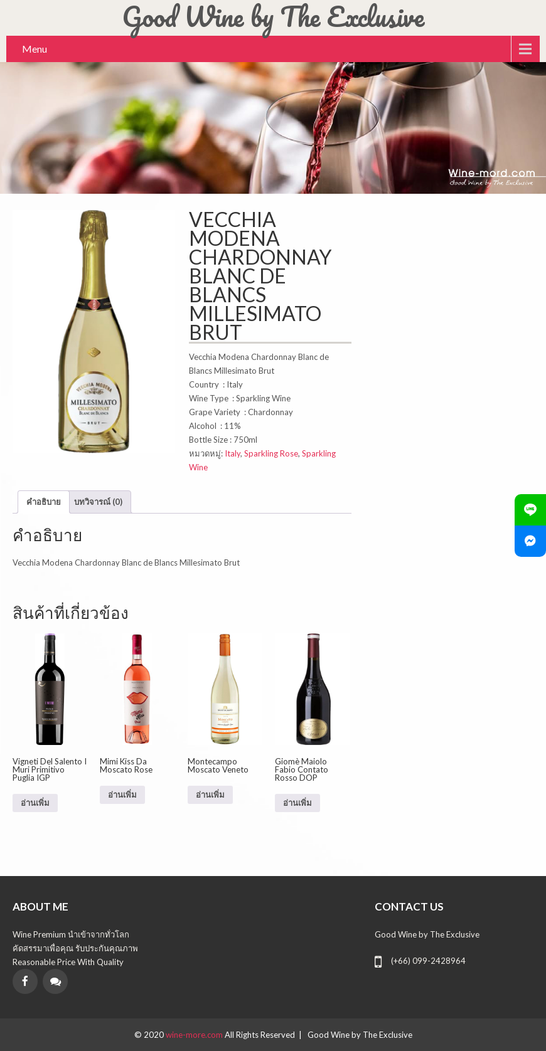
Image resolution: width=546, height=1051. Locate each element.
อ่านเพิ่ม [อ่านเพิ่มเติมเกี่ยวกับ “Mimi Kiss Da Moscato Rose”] (122, 795)
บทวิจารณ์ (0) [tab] (98, 502)
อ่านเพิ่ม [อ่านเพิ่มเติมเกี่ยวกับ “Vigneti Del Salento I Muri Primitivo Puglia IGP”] (35, 803)
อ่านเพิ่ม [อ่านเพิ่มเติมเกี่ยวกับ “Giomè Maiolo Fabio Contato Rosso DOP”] (297, 803)
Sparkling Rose (271, 453)
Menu (34, 49)
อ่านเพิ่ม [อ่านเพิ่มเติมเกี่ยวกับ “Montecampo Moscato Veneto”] (210, 795)
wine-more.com (195, 1035)
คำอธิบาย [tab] (43, 502)
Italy (232, 453)
